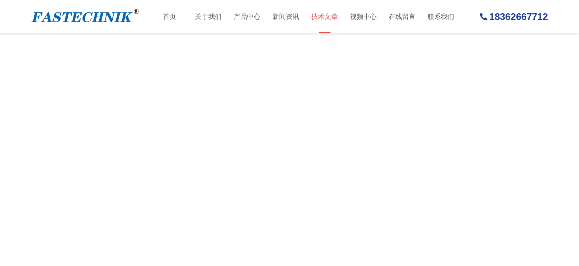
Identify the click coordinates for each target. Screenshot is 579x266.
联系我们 (441, 16)
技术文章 (324, 23)
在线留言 (402, 16)
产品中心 (247, 16)
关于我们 (208, 16)
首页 (169, 16)
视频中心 (363, 16)
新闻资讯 (286, 16)
